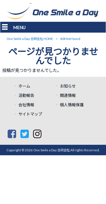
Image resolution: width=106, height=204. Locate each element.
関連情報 (68, 95)
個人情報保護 (72, 104)
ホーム (26, 86)
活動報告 (26, 95)
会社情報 (26, 104)
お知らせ (68, 86)
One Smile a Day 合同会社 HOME (30, 39)
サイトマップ (30, 114)
